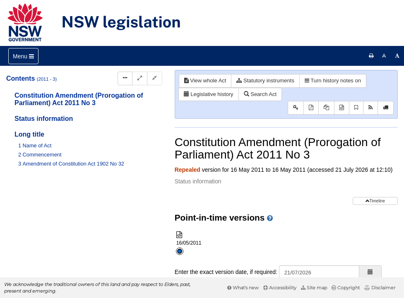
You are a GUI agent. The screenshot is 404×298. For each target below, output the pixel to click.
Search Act (260, 94)
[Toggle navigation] (23, 56)
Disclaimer (379, 288)
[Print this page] (371, 56)
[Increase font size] (397, 56)
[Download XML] (341, 108)
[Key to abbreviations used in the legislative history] (296, 108)
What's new (243, 288)
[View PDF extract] (326, 108)
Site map (314, 288)
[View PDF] (311, 108)
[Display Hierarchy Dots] (125, 78)
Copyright (346, 288)
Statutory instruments (265, 80)
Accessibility (279, 288)
